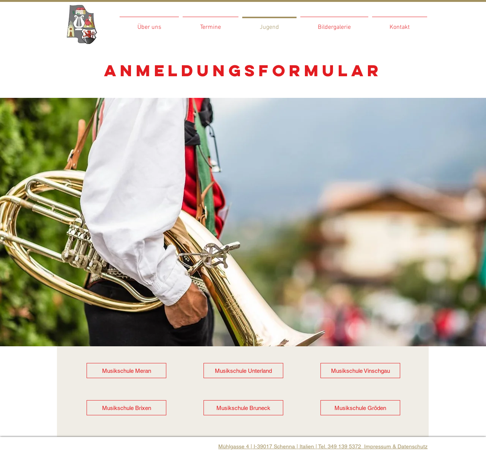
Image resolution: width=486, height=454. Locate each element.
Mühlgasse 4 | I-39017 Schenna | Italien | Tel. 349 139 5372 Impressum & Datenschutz (323, 446)
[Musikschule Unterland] (243, 370)
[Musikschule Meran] (126, 370)
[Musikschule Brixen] (126, 407)
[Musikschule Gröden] (360, 407)
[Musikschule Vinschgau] (360, 370)
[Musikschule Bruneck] (243, 407)
